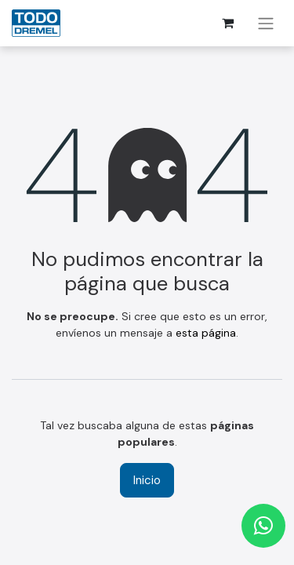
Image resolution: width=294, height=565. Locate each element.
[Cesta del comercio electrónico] (227, 22)
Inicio (147, 480)
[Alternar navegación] (265, 23)
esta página (206, 333)
